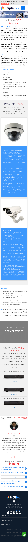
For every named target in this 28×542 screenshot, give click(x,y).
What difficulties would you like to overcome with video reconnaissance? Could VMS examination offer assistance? (12, 481)
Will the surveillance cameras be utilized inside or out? (13, 473)
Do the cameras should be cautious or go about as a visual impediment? (12, 468)
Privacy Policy (10, 529)
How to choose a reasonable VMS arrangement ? (12, 487)
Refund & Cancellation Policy (11, 532)
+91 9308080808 (20, 1)
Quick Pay (5, 3)
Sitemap (21, 532)
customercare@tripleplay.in (8, 1)
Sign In (12, 3)
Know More (14, 381)
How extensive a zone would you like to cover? (12, 477)
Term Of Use (18, 529)
